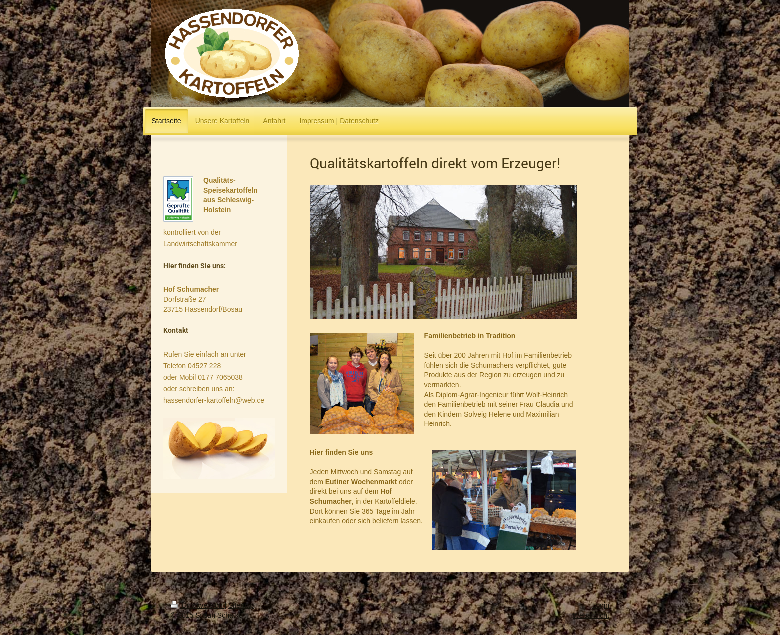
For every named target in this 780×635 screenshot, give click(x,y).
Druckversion (197, 605)
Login (600, 605)
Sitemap (241, 605)
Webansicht (591, 615)
